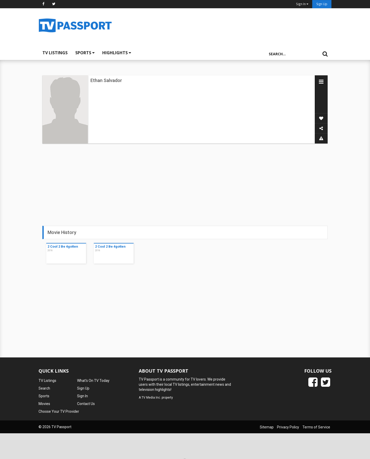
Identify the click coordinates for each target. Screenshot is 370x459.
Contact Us (86, 404)
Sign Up (321, 4)
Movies (44, 404)
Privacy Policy (288, 427)
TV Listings (55, 53)
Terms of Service (316, 427)
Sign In (82, 396)
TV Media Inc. (151, 397)
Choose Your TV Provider (59, 411)
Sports (85, 53)
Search (44, 388)
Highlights (116, 53)
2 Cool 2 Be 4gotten (63, 246)
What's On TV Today (93, 381)
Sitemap (267, 427)
